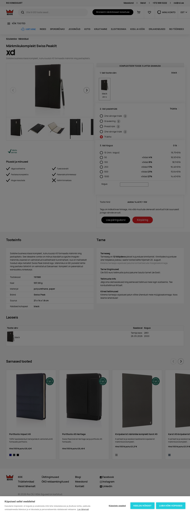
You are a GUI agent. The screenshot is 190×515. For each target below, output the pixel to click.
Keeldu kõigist (142, 506)
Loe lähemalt (83, 509)
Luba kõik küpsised (170, 506)
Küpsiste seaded (117, 506)
